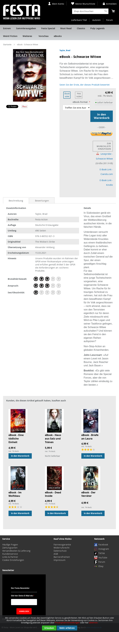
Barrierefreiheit (62, 556)
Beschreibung (16, 200)
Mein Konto (58, 3)
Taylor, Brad (65, 50)
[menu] (59, 32)
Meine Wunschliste (85, 3)
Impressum (59, 560)
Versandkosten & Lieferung (16, 550)
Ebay (100, 566)
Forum (109, 20)
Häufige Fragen (10, 544)
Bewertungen (42, 200)
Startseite (7, 44)
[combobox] (90, 11)
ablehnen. (93, 622)
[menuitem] (7, 28)
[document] (59, 623)
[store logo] (21, 12)
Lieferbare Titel (79, 20)
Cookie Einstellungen (13, 560)
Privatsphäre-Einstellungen (67, 622)
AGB (56, 553)
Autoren (96, 20)
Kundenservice (10, 553)
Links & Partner (10, 556)
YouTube (102, 557)
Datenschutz (60, 550)
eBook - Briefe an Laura (89, 436)
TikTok (101, 553)
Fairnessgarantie (62, 544)
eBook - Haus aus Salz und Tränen (53, 438)
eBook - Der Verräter (88, 494)
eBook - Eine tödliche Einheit (16, 438)
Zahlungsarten (10, 547)
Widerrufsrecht (61, 547)
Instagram (103, 548)
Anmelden (111, 3)
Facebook (103, 544)
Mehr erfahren (67, 627)
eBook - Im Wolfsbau (15, 494)
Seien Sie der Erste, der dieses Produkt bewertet (85, 84)
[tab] (16, 200)
